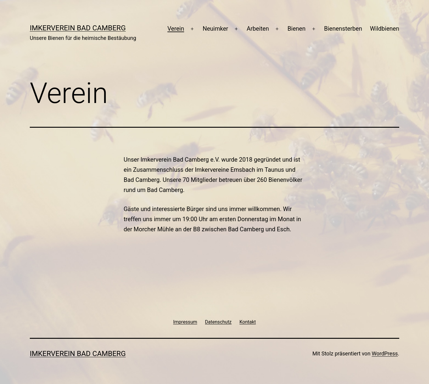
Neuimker (215, 28)
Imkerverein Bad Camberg (78, 28)
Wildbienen (384, 28)
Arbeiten (258, 28)
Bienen (296, 28)
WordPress (385, 353)
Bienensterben (343, 28)
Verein (175, 28)
